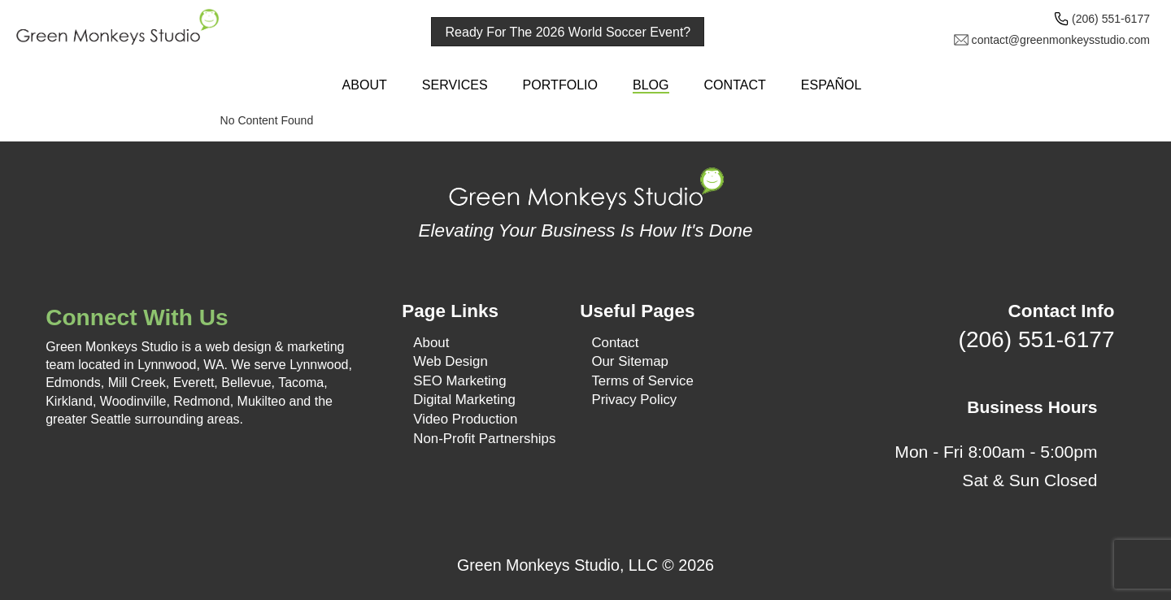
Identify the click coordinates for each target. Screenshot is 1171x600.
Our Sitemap (629, 361)
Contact (734, 84)
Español (831, 84)
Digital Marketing (464, 399)
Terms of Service (642, 381)
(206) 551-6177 (1111, 18)
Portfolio (560, 84)
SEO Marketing (459, 381)
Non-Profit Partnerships (484, 438)
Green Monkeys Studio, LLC (557, 565)
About (364, 84)
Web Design (450, 361)
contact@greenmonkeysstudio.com (1061, 39)
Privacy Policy (634, 399)
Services (455, 84)
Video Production (465, 419)
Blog (651, 84)
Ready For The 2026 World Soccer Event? (568, 31)
